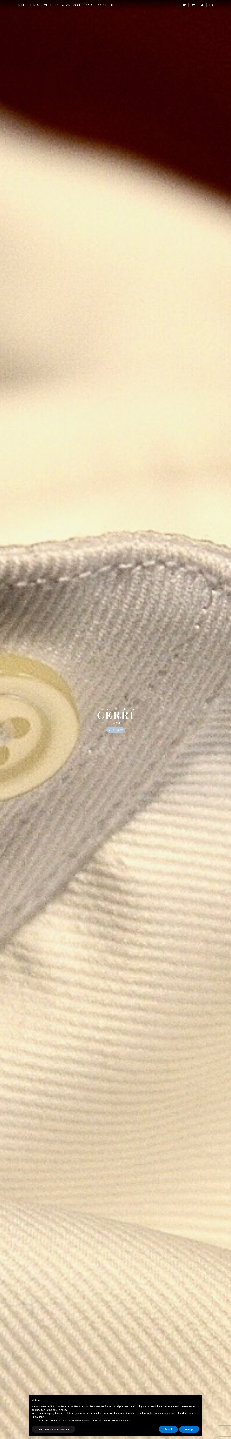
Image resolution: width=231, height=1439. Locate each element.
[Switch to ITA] (211, 5)
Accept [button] (189, 1429)
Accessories (83, 5)
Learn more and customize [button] (53, 1429)
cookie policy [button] (60, 1410)
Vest (48, 5)
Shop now (115, 729)
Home (21, 5)
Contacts (106, 5)
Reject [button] (168, 1429)
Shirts (34, 5)
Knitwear (62, 5)
